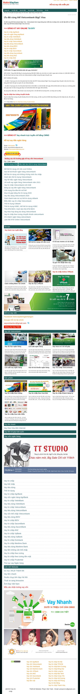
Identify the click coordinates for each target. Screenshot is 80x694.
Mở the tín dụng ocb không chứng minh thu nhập (22, 174)
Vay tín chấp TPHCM (55, 662)
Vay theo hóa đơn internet (14, 426)
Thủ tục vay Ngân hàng (14, 561)
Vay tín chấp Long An (55, 669)
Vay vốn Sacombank (34, 674)
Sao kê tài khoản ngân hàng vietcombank (20, 171)
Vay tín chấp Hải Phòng (56, 679)
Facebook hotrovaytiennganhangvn (18, 315)
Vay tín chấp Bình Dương (57, 665)
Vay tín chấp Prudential (13, 558)
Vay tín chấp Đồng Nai (56, 667)
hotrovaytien (11, 145)
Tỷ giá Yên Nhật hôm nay (61, 261)
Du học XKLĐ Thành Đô (14, 569)
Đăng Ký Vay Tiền (12, 325)
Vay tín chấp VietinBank (12, 37)
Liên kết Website (11, 565)
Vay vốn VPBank (32, 669)
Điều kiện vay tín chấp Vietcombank (17, 200)
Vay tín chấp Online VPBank (62, 270)
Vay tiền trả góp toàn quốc (14, 430)
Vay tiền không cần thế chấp (16, 548)
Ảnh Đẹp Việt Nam (11, 582)
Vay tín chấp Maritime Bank (15, 542)
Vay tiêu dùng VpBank (13, 535)
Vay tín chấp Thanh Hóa (56, 683)
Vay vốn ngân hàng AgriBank (14, 34)
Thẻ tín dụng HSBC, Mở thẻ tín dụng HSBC (21, 205)
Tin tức (7, 225)
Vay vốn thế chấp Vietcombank (17, 512)
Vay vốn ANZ (31, 672)
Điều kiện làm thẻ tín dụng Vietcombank (32, 164)
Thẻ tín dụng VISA (11, 164)
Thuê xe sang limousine (14, 579)
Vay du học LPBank (36, 282)
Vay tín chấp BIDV (10, 48)
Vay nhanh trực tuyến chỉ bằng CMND (33, 135)
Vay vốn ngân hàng (12, 434)
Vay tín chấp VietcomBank (13, 41)
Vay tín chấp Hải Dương (56, 676)
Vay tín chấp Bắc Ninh (56, 672)
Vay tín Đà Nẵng (54, 681)
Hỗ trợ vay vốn (10, 311)
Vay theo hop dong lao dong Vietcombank (20, 210)
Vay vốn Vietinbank (33, 665)
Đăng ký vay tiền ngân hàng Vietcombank (20, 187)
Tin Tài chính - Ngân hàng (28, 12)
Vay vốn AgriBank (33, 660)
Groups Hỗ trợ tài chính (14, 318)
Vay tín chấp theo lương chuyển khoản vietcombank (24, 213)
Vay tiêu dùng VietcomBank (13, 44)
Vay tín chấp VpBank (12, 532)
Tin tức (46, 10)
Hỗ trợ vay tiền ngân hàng (15, 140)
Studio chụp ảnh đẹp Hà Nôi (16, 575)
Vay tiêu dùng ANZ (10, 55)
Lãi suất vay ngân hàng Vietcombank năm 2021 (22, 182)
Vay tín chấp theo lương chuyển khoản (24, 101)
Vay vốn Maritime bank (34, 667)
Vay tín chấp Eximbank (13, 538)
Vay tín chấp (23, 10)
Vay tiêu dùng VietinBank (12, 39)
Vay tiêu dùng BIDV (10, 46)
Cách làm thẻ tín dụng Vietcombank (17, 177)
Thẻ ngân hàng (38, 12)
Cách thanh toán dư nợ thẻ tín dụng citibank (21, 197)
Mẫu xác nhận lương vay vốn (16, 585)
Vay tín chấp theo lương (14, 551)
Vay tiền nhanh (9, 423)
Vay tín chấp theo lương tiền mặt (17, 555)
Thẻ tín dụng (39, 10)
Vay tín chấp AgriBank (11, 32)
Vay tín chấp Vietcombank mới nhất (17, 184)
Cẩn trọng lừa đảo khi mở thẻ (15, 190)
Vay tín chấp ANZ (10, 58)
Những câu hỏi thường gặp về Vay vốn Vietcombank (24, 158)
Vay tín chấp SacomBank (12, 51)
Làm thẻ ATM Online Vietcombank (17, 218)
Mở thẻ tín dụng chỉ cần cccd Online (18, 169)
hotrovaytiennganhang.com (16, 149)
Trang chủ (6, 10)
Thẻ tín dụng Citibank (12, 202)
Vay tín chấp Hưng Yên (56, 674)
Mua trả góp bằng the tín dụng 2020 (18, 192)
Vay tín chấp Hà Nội (55, 660)
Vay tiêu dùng (9, 486)
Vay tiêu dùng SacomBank (13, 53)
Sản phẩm (8, 376)
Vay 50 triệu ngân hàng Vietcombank (18, 179)
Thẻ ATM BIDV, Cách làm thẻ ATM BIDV (19, 208)
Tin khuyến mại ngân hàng (14, 12)
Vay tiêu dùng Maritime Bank (16, 545)
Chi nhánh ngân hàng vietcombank (17, 215)
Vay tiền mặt (14, 10)
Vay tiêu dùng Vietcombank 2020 (16, 195)
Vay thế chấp (31, 10)
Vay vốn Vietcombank (12, 330)
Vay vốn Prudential (33, 676)
